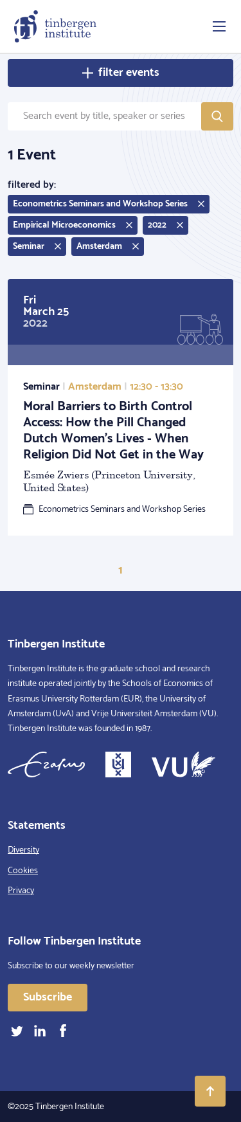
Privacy (21, 890)
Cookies (23, 871)
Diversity (23, 850)
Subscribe (47, 997)
